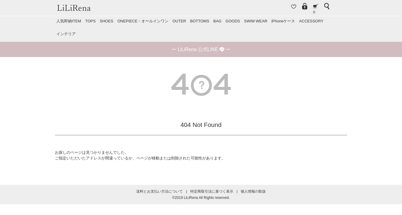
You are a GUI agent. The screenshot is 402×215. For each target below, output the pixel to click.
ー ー (200, 49)
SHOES (106, 21)
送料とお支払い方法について (159, 191)
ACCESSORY (311, 21)
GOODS (232, 21)
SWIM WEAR (255, 21)
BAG (217, 21)
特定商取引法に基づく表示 (211, 191)
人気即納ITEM (68, 21)
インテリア (66, 34)
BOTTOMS (199, 21)
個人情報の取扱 (253, 191)
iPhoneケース (283, 21)
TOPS (90, 21)
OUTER (179, 21)
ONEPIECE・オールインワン (142, 21)
